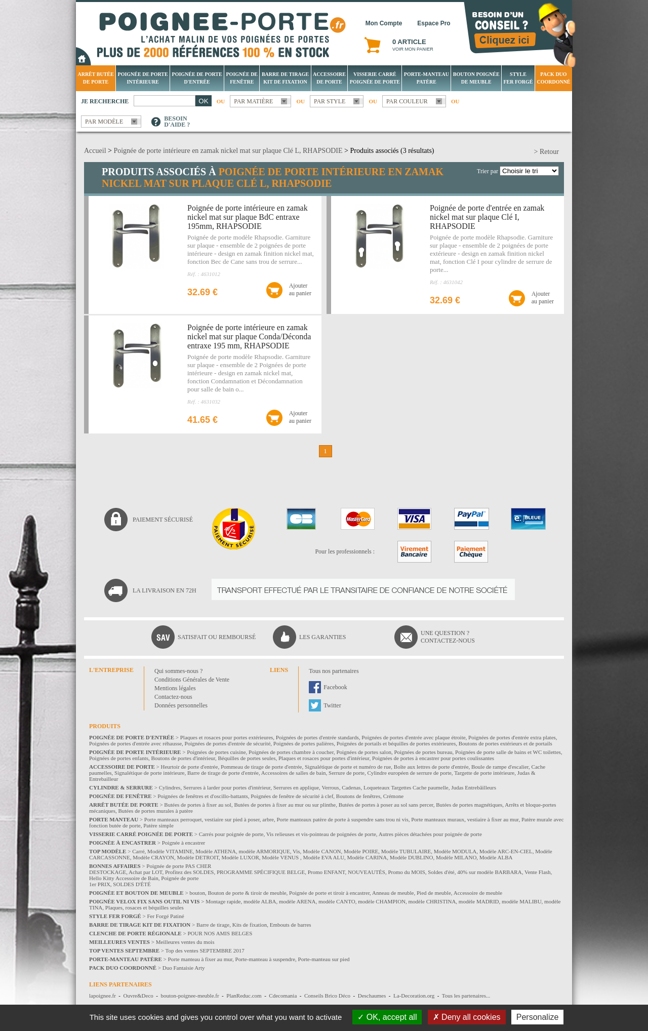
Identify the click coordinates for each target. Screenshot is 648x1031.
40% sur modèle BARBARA (489, 872)
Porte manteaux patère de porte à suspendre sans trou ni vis (342, 819)
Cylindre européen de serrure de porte (409, 773)
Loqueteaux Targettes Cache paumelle (406, 787)
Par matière (253, 101)
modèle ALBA (260, 901)
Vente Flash (537, 872)
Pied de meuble (434, 893)
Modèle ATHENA (215, 851)
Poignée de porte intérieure (143, 78)
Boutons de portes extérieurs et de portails (505, 743)
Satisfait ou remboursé (217, 637)
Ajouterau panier (300, 289)
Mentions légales (175, 688)
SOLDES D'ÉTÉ (131, 884)
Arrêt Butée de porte (95, 78)
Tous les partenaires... (466, 996)
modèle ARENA (297, 901)
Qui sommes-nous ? (178, 671)
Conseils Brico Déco (327, 996)
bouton (197, 893)
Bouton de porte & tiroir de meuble (247, 893)
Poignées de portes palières (303, 743)
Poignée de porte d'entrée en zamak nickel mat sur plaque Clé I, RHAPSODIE (487, 217)
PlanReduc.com (243, 996)
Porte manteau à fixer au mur (200, 959)
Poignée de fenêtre (242, 78)
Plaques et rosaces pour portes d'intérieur (324, 758)
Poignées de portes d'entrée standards (317, 737)
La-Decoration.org (413, 996)
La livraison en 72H (164, 590)
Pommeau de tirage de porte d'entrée (261, 767)
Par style (330, 101)
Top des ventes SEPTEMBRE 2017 (205, 950)
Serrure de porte (346, 773)
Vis (296, 851)
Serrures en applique (296, 787)
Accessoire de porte (329, 78)
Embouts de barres (290, 925)
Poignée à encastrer (184, 843)
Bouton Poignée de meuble (476, 78)
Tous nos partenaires (333, 671)
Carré (138, 851)
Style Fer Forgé (518, 78)
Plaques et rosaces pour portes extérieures (226, 737)
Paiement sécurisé (163, 519)
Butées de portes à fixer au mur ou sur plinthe (285, 805)
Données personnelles (181, 705)
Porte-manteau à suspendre (265, 959)
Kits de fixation (249, 925)
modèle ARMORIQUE (264, 851)
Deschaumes (372, 996)
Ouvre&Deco (138, 996)
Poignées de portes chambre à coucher (291, 752)
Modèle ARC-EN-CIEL (506, 851)
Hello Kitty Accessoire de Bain (123, 878)
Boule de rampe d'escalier (500, 767)
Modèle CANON (322, 851)
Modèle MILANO (456, 857)
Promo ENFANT (326, 872)
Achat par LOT (145, 872)
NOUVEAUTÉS (366, 872)
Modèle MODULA (455, 851)
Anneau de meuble (393, 893)
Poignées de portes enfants (118, 758)
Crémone (393, 796)
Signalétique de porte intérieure (149, 773)
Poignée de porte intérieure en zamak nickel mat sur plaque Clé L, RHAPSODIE (227, 150)
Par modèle (104, 121)
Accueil (95, 150)
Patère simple (158, 825)
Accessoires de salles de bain (293, 773)
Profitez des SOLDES (189, 872)
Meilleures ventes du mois (185, 942)
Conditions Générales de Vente (191, 679)
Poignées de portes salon (363, 752)
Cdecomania (283, 996)
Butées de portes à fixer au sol (197, 805)
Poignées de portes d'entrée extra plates (512, 737)
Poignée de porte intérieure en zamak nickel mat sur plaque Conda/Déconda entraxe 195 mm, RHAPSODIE (249, 336)
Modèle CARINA (367, 857)
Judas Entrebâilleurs (473, 787)
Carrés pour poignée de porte (231, 834)
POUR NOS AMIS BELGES (219, 933)
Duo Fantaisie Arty (184, 968)
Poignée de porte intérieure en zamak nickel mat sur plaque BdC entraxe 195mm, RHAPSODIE (247, 217)
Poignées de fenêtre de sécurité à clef (292, 796)
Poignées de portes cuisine (216, 752)
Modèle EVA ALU (323, 857)
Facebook (335, 687)
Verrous (330, 787)
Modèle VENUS (281, 857)
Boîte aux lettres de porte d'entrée (431, 767)
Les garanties (322, 637)
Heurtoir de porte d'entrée (189, 767)
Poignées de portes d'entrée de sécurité (228, 743)
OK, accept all (387, 1017)
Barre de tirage (212, 925)
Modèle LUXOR (240, 857)
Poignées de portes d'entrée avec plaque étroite (413, 737)
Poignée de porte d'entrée (197, 78)
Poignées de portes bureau (423, 752)
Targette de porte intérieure (484, 773)
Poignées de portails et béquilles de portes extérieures (396, 743)
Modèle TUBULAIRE (406, 851)
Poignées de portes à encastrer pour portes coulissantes (433, 758)
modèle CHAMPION (382, 901)
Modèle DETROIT (198, 857)
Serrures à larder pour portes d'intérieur (226, 787)
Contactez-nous (173, 696)
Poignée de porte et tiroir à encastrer (329, 893)
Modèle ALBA (496, 857)
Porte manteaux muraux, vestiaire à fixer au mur (464, 819)
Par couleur (407, 101)
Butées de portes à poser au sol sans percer (386, 805)
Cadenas (351, 787)
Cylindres (170, 787)
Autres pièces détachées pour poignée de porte (430, 834)
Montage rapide (223, 901)
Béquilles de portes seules (247, 758)
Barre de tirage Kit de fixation (285, 78)
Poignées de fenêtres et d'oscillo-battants (202, 796)
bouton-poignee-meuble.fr (189, 996)
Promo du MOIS (406, 872)
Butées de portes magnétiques (469, 805)
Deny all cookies (467, 1017)
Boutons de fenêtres (358, 796)
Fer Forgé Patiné (165, 916)
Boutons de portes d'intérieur (183, 758)
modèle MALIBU (522, 901)
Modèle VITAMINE (170, 851)
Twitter (332, 705)
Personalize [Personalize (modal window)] (537, 1017)
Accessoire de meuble (478, 893)
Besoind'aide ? (177, 121)
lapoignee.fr (102, 996)
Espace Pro (433, 23)
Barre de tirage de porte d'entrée (223, 773)
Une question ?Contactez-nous (448, 636)
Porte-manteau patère (426, 78)
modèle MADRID (479, 901)
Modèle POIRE (361, 851)
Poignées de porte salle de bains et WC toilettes (508, 752)
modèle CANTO (336, 901)
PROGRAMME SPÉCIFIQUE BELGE (261, 872)
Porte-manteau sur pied (324, 959)
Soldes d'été (441, 872)
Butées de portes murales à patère (155, 811)
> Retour (546, 151)
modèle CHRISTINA (432, 901)
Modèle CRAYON (153, 857)
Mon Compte (384, 23)
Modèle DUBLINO (411, 857)
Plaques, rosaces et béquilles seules (144, 907)
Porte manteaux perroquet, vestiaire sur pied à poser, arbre (209, 819)
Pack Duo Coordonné (553, 78)
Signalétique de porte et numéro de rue (348, 767)
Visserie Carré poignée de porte (375, 78)
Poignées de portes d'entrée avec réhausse (135, 743)
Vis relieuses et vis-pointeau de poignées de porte (321, 834)
